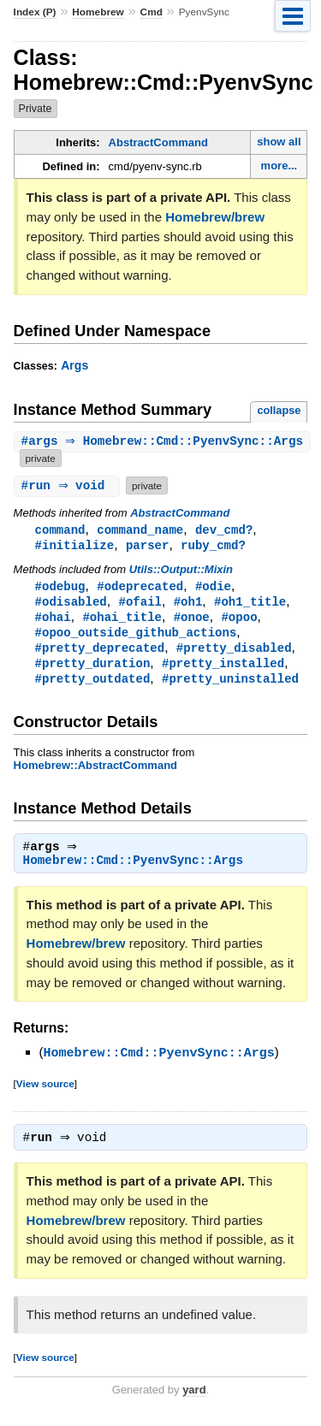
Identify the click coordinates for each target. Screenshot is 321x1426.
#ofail (140, 604)
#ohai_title (122, 620)
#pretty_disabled (234, 653)
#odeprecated (140, 588)
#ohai (53, 620)
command (60, 530)
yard (193, 1399)
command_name (140, 530)
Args (74, 365)
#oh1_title (250, 604)
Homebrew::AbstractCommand (95, 772)
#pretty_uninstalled (230, 685)
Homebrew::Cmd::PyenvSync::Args (133, 870)
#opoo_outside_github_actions (136, 637)
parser (147, 546)
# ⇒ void (69, 485)
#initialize (75, 546)
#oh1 (188, 604)
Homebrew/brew (215, 217)
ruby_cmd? (213, 546)
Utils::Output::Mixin (181, 571)
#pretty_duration (93, 669)
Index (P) (35, 12)
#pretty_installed (223, 669)
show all (278, 141)
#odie (213, 588)
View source (45, 1092)
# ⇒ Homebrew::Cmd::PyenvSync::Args (164, 442)
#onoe (192, 620)
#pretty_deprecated (100, 653)
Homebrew (97, 12)
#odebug (60, 588)
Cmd (151, 12)
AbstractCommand (158, 142)
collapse (278, 410)
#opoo (239, 620)
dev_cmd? (224, 530)
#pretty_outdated (93, 685)
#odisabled (71, 604)
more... (279, 165)
